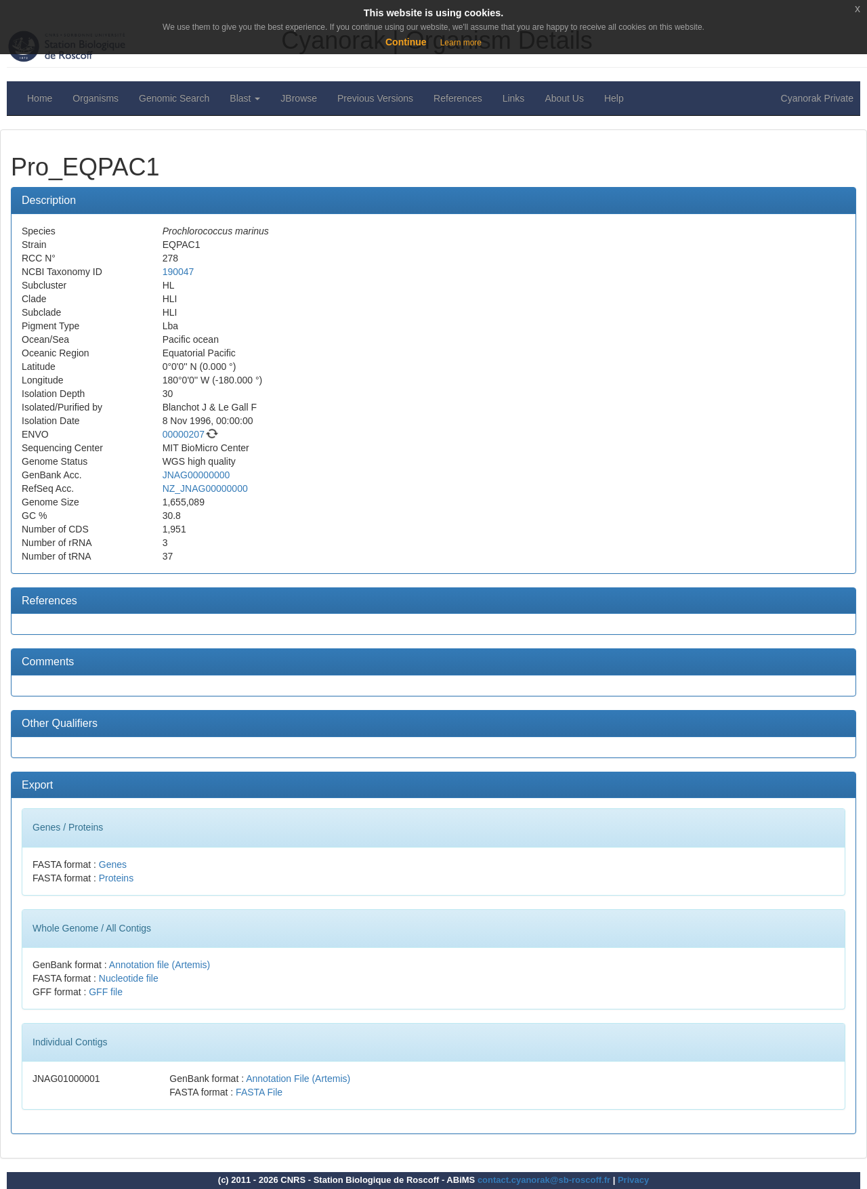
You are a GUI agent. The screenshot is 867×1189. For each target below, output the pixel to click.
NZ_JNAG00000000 (205, 488)
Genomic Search (174, 98)
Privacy (633, 1180)
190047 (178, 271)
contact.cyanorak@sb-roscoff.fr (544, 1180)
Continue (406, 42)
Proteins (116, 878)
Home (39, 98)
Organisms (95, 98)
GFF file (106, 991)
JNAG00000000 (196, 475)
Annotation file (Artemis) (159, 964)
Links (514, 98)
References (458, 98)
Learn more (461, 42)
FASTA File (259, 1092)
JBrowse (298, 98)
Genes (113, 864)
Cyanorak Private (817, 98)
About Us (564, 98)
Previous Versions (375, 98)
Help (614, 98)
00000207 (184, 434)
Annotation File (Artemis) (298, 1078)
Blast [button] (245, 98)
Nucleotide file (128, 978)
